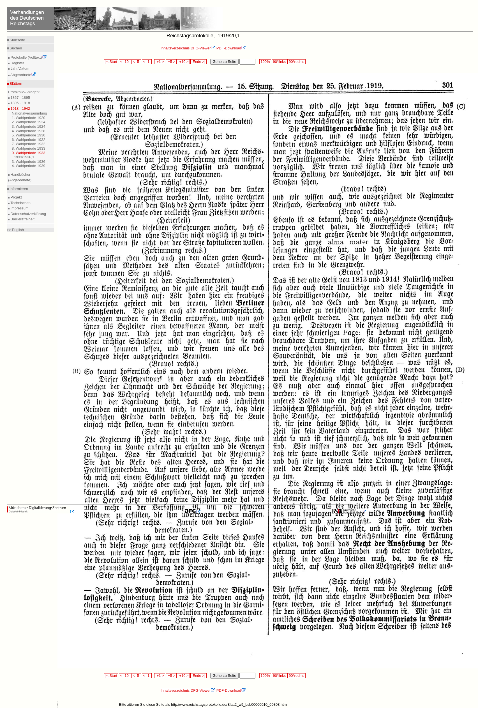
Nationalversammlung (29, 113)
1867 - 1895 (20, 97)
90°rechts (296, 62)
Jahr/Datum (19, 68)
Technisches (20, 203)
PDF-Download (231, 48)
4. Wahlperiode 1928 (28, 131)
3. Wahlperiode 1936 (28, 161)
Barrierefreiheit (22, 219)
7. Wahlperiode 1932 (28, 144)
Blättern (15, 83)
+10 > (183, 62)
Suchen (15, 48)
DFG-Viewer (203, 48)
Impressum (19, 208)
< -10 (125, 62)
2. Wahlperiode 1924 (28, 122)
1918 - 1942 (20, 108)
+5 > (171, 62)
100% (265, 62)
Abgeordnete (23, 75)
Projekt (16, 197)
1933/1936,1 (24, 157)
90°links (279, 62)
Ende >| (198, 62)
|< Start (111, 62)
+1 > (159, 62)
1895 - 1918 (20, 103)
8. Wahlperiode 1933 (28, 148)
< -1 (147, 62)
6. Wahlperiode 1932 (28, 140)
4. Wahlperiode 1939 (28, 166)
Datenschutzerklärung (28, 214)
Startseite (17, 40)
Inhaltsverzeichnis (175, 48)
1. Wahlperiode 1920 (28, 118)
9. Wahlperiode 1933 (28, 153)
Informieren (18, 189)
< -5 (136, 62)
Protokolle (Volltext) (28, 57)
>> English (15, 230)
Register (17, 63)
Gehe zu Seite (224, 62)
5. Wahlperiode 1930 (28, 135)
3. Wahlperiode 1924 (28, 126)
